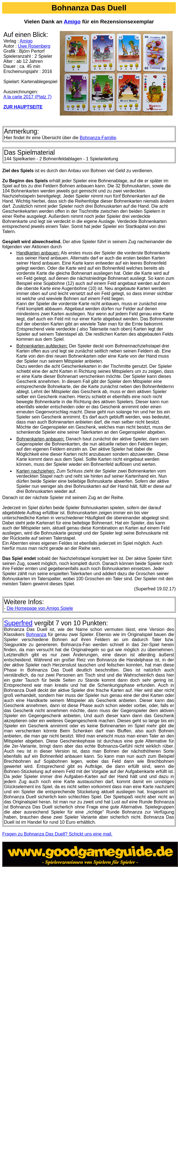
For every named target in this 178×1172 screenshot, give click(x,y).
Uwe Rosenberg (34, 46)
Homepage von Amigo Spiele (40, 608)
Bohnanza (36, 634)
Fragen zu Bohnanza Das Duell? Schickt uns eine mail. (57, 834)
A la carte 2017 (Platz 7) (27, 96)
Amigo (72, 22)
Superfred (18, 623)
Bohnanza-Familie (98, 137)
